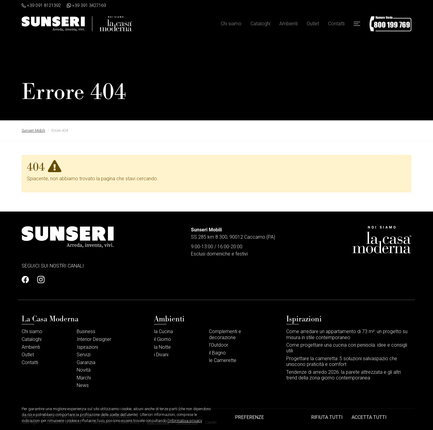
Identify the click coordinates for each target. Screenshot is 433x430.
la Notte (162, 347)
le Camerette (222, 360)
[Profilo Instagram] (39, 280)
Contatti (336, 23)
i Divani (161, 354)
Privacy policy (100, 422)
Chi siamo (231, 23)
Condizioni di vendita (63, 422)
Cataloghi (260, 23)
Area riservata (158, 422)
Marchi (84, 378)
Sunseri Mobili (33, 130)
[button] (357, 24)
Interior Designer (94, 339)
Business (86, 331)
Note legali (30, 422)
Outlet (313, 23)
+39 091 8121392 (41, 5)
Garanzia (86, 362)
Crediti (210, 422)
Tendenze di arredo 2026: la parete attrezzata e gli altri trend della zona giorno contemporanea (343, 375)
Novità (84, 370)
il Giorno (162, 339)
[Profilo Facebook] (27, 280)
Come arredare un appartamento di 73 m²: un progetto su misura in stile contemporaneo (346, 334)
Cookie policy (129, 422)
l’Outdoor (218, 345)
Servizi (84, 354)
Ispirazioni (87, 347)
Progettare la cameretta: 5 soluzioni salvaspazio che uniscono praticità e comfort (341, 361)
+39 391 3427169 (86, 5)
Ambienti (288, 23)
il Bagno (217, 353)
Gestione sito (187, 422)
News (83, 385)
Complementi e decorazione (225, 334)
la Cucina (163, 331)
